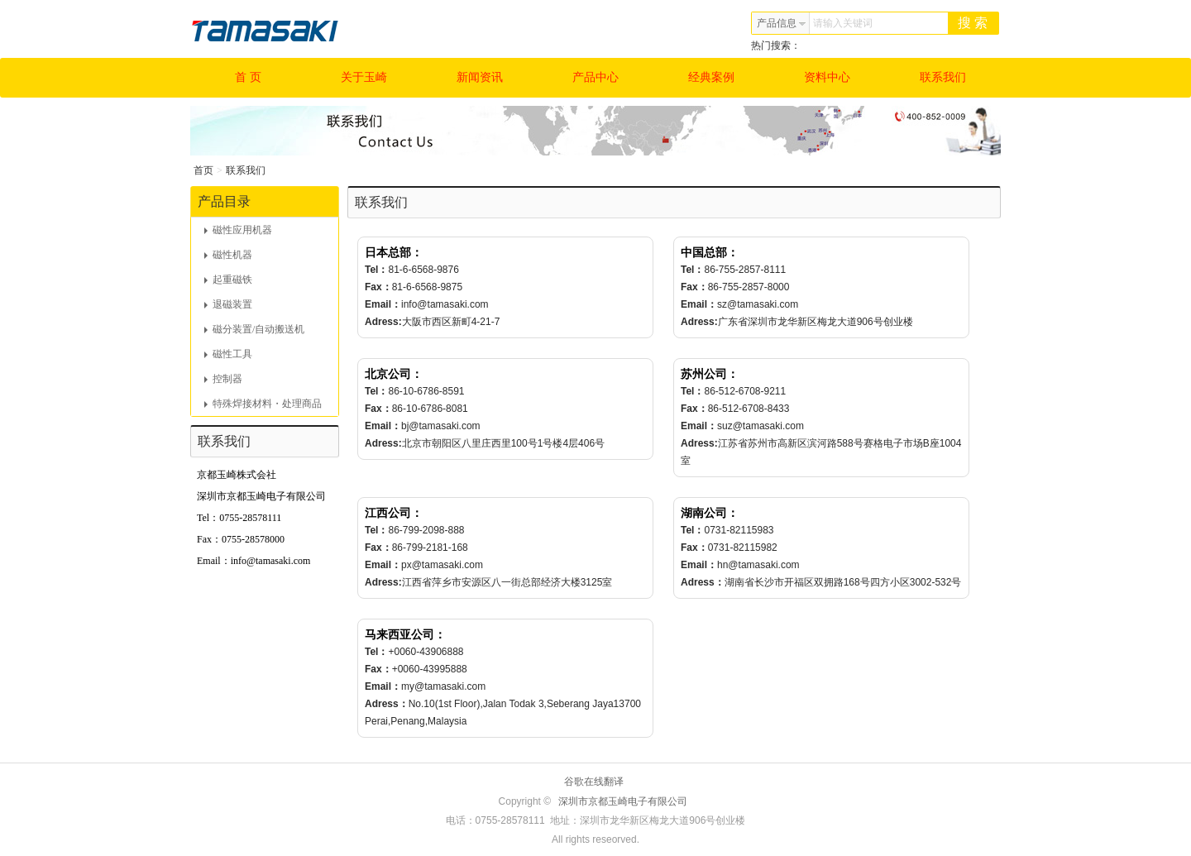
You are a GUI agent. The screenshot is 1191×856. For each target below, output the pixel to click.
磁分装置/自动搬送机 (254, 329)
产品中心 (595, 77)
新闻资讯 (480, 77)
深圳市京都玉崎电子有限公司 (622, 801)
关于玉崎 (364, 77)
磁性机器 (228, 255)
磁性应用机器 (238, 230)
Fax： (378, 287)
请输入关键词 (843, 23)
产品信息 (781, 23)
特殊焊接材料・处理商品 (263, 403)
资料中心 (827, 77)
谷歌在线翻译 (594, 781)
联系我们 (943, 77)
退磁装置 (228, 304)
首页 (203, 170)
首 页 (248, 77)
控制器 (223, 379)
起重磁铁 (228, 279)
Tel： (376, 269)
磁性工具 (228, 354)
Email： (383, 304)
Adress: (383, 322)
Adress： (703, 582)
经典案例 (711, 77)
